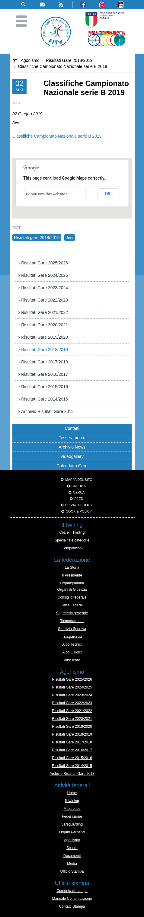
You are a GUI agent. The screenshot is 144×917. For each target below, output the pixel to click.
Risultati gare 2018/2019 (37, 237)
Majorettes (71, 809)
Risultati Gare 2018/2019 (44, 349)
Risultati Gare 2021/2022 (44, 312)
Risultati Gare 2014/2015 (44, 399)
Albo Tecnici (72, 644)
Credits (79, 486)
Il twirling (72, 801)
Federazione (72, 816)
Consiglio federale (71, 597)
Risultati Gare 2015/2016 (44, 386)
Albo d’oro (72, 660)
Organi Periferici (72, 832)
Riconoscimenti (72, 621)
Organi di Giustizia (72, 589)
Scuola (72, 848)
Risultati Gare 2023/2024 (44, 287)
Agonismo (72, 840)
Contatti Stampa (72, 906)
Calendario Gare (72, 465)
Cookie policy (79, 511)
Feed (78, 498)
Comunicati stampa (72, 891)
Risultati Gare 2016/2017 (44, 374)
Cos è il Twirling (72, 532)
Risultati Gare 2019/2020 (44, 337)
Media (72, 863)
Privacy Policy (79, 505)
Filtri (17, 227)
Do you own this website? (46, 194)
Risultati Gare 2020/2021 (44, 324)
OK (108, 193)
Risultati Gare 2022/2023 (44, 300)
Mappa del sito (78, 479)
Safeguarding (72, 824)
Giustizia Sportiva (72, 629)
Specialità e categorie (72, 540)
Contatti (72, 428)
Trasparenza (72, 636)
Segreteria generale (72, 613)
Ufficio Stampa (72, 871)
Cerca (79, 492)
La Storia (72, 567)
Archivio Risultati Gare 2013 (47, 411)
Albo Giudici (72, 652)
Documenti (72, 856)
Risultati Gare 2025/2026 (44, 262)
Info (16, 103)
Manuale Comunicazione (72, 898)
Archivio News (72, 447)
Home (72, 793)
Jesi (69, 237)
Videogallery (72, 456)
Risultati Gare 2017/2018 (44, 361)
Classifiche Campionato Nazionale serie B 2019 (57, 136)
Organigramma (72, 583)
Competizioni (72, 548)
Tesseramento (72, 437)
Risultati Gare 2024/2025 (44, 275)
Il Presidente (72, 575)
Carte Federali (71, 605)
